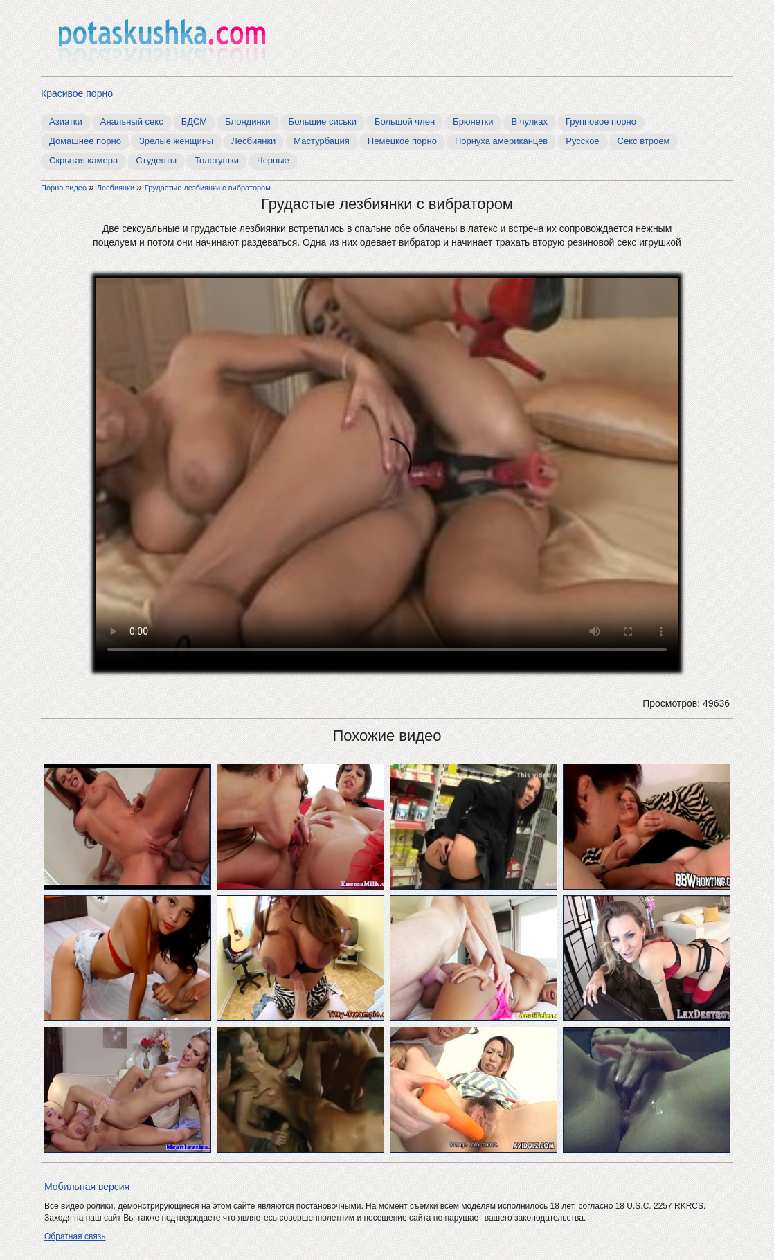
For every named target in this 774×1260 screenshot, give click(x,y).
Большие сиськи (323, 121)
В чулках (530, 121)
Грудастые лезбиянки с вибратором (208, 187)
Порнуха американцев (501, 141)
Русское (582, 141)
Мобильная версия (86, 1186)
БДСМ (194, 121)
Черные (273, 160)
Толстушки (217, 160)
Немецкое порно (402, 141)
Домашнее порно (85, 141)
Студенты (156, 160)
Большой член (405, 121)
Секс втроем (644, 141)
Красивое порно (77, 93)
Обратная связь (74, 1236)
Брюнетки (473, 121)
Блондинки (248, 121)
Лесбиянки (253, 141)
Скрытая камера (83, 160)
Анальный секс (131, 121)
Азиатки (65, 121)
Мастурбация (322, 141)
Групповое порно (601, 121)
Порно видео (65, 187)
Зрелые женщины (176, 141)
